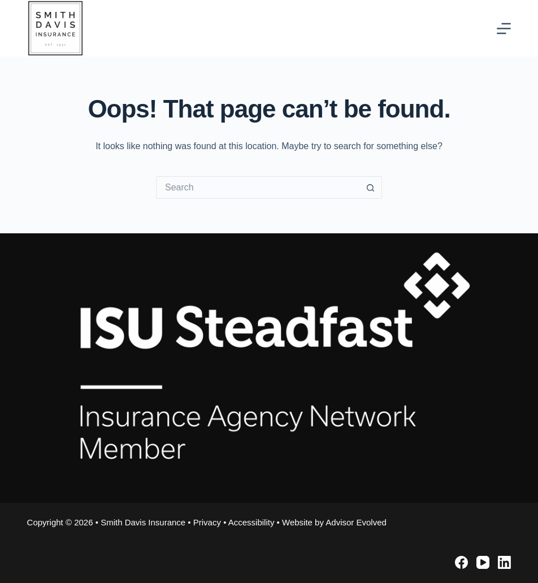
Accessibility (251, 522)
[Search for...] (257, 187)
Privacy (207, 522)
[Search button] (370, 187)
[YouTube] (482, 562)
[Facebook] (461, 562)
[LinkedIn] (504, 562)
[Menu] (504, 28)
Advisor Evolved (356, 522)
